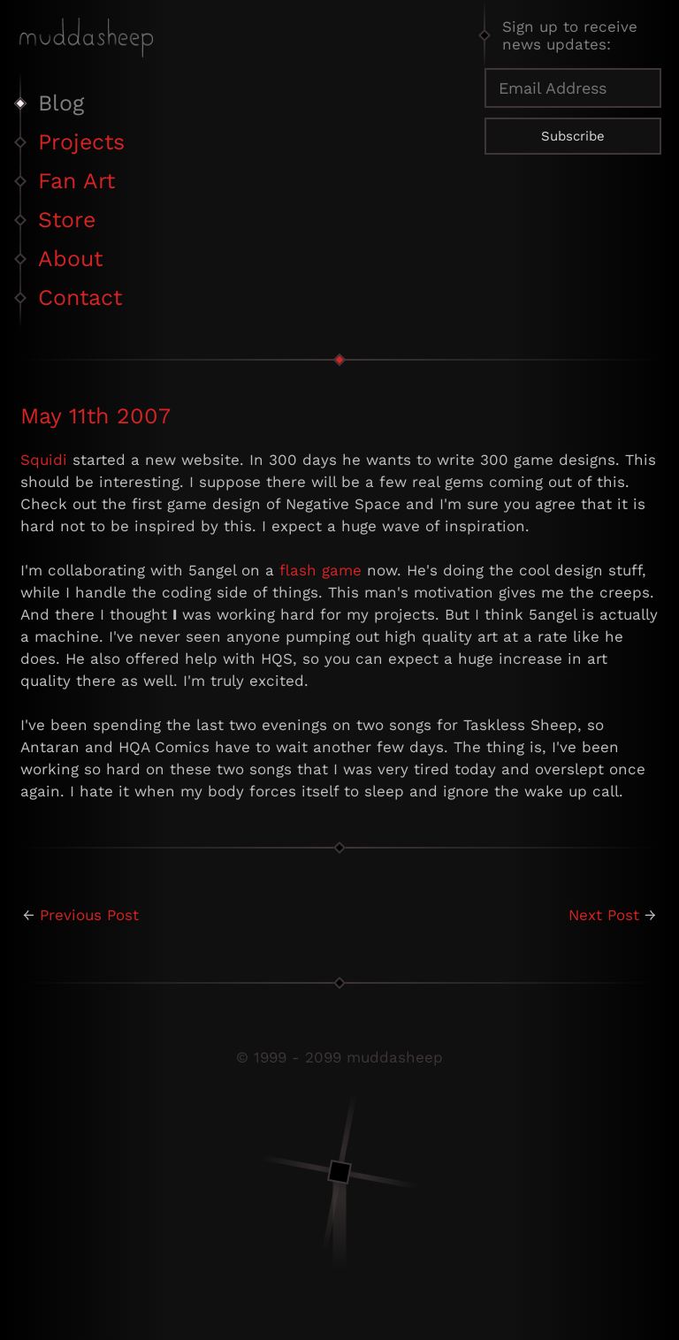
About (70, 258)
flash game (320, 570)
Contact (80, 297)
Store (66, 219)
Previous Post (89, 915)
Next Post (603, 915)
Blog (61, 103)
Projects (81, 142)
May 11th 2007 (95, 416)
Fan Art (76, 181)
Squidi (43, 459)
